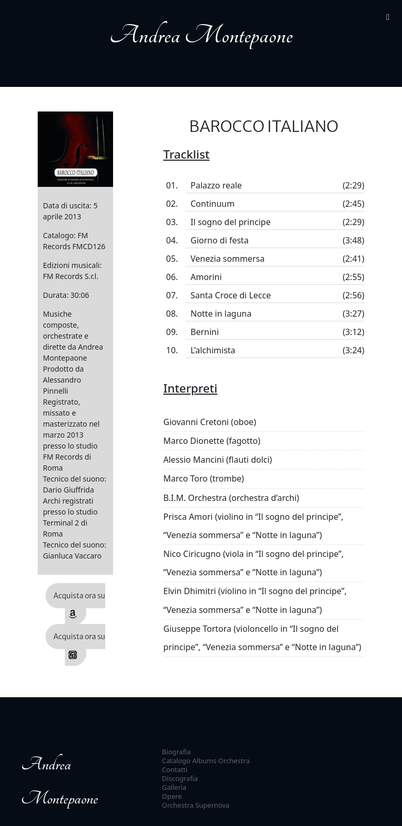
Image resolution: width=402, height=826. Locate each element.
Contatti (174, 769)
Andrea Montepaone (201, 35)
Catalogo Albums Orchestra (206, 760)
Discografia (180, 778)
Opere (172, 796)
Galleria (174, 787)
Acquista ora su (79, 605)
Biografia (176, 751)
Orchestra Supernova (195, 805)
